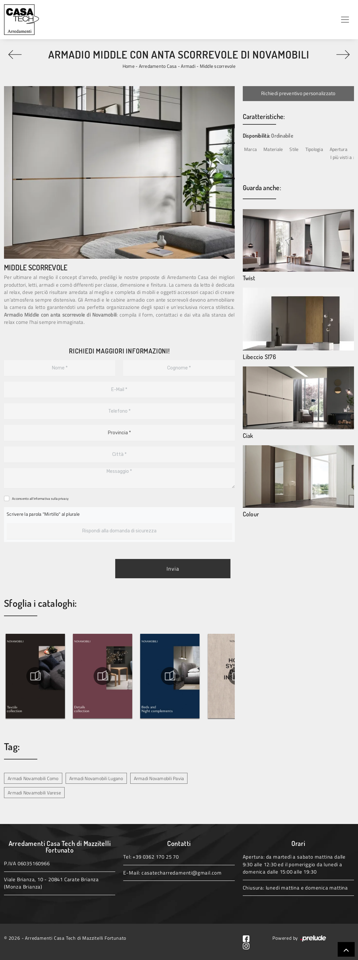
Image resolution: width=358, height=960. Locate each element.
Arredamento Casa (158, 66)
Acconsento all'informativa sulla (40, 498)
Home (129, 66)
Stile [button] (293, 149)
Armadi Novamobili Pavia (159, 778)
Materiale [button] (273, 149)
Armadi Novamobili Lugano (96, 778)
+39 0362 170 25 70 (156, 857)
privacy (63, 498)
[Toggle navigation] (345, 19)
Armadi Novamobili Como (33, 778)
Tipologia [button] (314, 149)
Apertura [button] (338, 149)
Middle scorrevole (217, 66)
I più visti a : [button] (342, 157)
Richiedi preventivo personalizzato (298, 93)
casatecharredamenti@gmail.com (182, 873)
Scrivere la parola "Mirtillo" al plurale (43, 513)
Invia (173, 569)
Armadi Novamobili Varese (34, 792)
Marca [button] (250, 149)
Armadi (188, 66)
